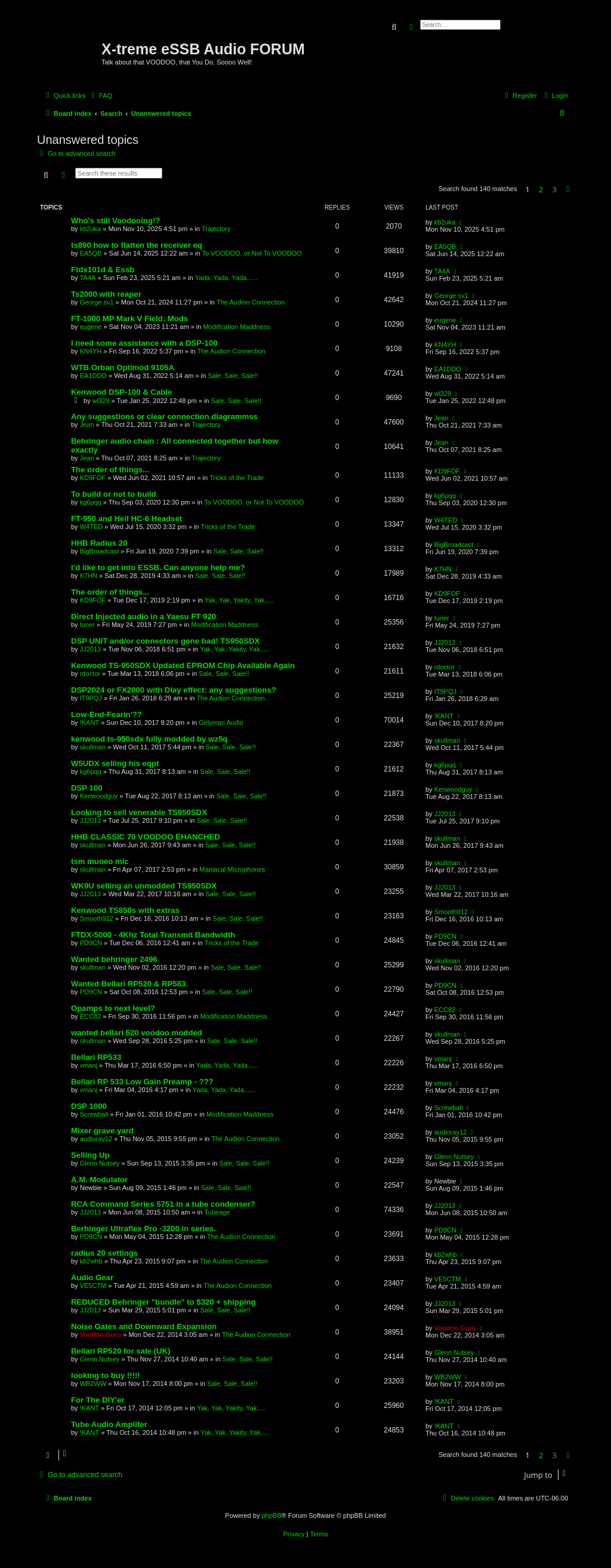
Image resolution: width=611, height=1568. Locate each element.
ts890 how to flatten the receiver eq (136, 245)
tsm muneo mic (100, 861)
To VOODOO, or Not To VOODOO (252, 253)
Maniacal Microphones (232, 869)
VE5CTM (93, 1285)
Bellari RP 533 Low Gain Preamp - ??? (142, 1081)
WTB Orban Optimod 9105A (122, 367)
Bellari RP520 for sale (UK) (120, 1350)
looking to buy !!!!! (105, 1375)
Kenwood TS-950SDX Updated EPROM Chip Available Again (183, 665)
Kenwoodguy (99, 796)
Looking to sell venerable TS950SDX (139, 812)
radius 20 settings (104, 1253)
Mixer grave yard (102, 1130)
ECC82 (90, 1016)
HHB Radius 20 (99, 543)
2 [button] (541, 189)
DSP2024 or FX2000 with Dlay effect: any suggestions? (173, 689)
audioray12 (96, 1138)
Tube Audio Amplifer (109, 1424)
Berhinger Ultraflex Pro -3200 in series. (143, 1228)
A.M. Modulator (99, 1179)
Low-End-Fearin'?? (106, 714)
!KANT (89, 722)
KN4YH (91, 351)
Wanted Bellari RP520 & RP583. (129, 983)
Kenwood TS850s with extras (125, 910)
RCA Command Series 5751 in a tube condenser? (163, 1204)
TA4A (88, 277)
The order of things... (110, 469)
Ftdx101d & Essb (102, 269)
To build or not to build (113, 494)
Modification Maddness (236, 326)
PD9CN (91, 942)
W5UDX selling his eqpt (115, 763)
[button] (568, 189)
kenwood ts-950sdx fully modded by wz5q (149, 738)
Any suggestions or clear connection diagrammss (164, 416)
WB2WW (93, 1383)
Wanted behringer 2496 (114, 959)
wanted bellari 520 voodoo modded (136, 1032)
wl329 (101, 400)
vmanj (88, 1065)
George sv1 (97, 302)
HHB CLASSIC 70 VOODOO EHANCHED (145, 836)
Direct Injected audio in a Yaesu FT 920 (143, 616)
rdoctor (90, 673)
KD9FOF (93, 477)
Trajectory (216, 228)
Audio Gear (92, 1277)
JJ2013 (90, 649)
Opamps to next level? (113, 1008)
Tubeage (217, 1212)
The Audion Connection (251, 302)
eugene (91, 326)
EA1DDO (93, 375)
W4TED (91, 526)
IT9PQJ (91, 698)
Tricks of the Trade (236, 477)
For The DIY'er (98, 1399)
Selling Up (90, 1155)
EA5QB (91, 253)
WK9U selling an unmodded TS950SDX (144, 885)
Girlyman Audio (221, 722)
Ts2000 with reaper (106, 294)
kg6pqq (90, 502)
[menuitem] (100, 95)
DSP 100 (87, 787)
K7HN (88, 575)
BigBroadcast (99, 551)
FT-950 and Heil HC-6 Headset (126, 518)
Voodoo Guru (100, 1334)
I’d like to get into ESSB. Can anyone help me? (158, 567)
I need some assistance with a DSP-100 (144, 343)
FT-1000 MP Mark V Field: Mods (129, 318)
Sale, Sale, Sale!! (233, 375)
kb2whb (91, 1261)
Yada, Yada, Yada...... (226, 277)
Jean (87, 424)
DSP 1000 (89, 1106)
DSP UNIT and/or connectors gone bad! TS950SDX (165, 641)
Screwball (94, 1114)
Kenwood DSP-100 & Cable (121, 392)
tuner (87, 624)
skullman (93, 747)
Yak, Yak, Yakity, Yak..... (239, 600)
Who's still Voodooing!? (115, 220)
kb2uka (90, 228)
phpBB (271, 1515)
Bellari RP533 (96, 1057)
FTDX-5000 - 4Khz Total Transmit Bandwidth (153, 934)
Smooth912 (96, 918)
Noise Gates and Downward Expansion (144, 1326)
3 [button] (555, 189)
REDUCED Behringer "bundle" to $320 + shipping (163, 1302)
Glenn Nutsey (100, 1163)
